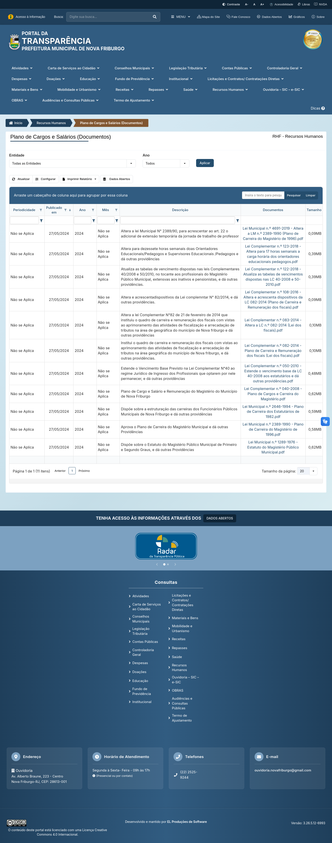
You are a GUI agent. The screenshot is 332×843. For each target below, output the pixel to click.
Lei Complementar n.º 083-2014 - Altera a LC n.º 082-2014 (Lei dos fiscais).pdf (273, 325)
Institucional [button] (181, 78)
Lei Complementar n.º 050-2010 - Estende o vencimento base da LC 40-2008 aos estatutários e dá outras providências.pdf (273, 373)
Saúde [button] (190, 89)
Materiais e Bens (185, 617)
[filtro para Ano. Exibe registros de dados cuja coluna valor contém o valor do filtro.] (82, 220)
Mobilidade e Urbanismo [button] (79, 89)
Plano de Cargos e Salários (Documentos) (111, 122)
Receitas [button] (125, 89)
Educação (140, 680)
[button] (131, 163)
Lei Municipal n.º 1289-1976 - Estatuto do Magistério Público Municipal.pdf (273, 446)
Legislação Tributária (140, 630)
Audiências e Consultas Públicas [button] (70, 100)
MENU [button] (176, 16)
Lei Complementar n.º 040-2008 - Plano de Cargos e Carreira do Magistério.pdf (273, 393)
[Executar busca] (150, 16)
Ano (146, 155)
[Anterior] (157, 564)
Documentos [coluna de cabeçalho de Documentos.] (273, 210)
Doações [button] (56, 78)
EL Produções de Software (187, 821)
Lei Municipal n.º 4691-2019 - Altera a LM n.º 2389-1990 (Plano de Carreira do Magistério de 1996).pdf (273, 233)
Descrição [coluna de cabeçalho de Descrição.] (180, 210)
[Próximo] (175, 564)
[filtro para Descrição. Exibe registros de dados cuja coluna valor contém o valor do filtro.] (177, 220)
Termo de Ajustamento (182, 717)
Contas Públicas (145, 641)
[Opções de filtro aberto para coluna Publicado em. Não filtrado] (65, 210)
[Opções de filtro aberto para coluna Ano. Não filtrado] (93, 210)
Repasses (179, 648)
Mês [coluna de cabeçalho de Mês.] (105, 210)
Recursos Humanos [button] (231, 89)
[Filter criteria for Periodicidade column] (41, 220)
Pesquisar (294, 195)
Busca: (59, 16)
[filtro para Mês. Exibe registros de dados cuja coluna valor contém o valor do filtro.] (106, 220)
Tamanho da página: (279, 470)
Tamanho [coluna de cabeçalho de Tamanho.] (314, 210)
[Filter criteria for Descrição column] (237, 220)
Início (15, 122)
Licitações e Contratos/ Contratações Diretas (182, 602)
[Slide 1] (164, 564)
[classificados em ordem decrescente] (70, 210)
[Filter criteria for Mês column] (117, 220)
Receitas (178, 639)
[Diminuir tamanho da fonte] (249, 4)
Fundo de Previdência (141, 690)
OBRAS (177, 690)
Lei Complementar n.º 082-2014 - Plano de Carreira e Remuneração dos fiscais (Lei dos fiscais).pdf (273, 350)
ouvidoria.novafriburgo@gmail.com (283, 770)
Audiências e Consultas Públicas (182, 703)
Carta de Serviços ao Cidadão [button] (74, 68)
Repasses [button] (159, 89)
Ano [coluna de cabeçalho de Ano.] (82, 210)
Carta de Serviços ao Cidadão (146, 606)
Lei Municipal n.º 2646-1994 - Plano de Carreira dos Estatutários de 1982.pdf (273, 411)
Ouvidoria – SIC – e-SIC (185, 679)
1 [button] (72, 470)
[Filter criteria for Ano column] (93, 220)
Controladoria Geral (143, 652)
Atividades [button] (22, 68)
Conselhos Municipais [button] (135, 68)
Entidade (16, 155)
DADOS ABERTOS (219, 518)
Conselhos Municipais (140, 618)
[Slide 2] (168, 564)
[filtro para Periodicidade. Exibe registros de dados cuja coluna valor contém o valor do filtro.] (24, 220)
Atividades (140, 595)
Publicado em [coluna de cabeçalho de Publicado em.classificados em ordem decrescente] (54, 209)
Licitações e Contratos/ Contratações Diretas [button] (246, 78)
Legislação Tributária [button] (188, 68)
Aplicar (205, 162)
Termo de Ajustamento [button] (134, 100)
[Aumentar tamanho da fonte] (262, 4)
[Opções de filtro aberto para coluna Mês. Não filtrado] (116, 210)
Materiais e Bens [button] (27, 89)
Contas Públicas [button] (237, 68)
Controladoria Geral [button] (285, 68)
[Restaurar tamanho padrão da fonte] (255, 4)
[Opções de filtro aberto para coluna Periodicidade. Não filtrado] (41, 210)
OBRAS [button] (20, 100)
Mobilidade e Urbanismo (182, 628)
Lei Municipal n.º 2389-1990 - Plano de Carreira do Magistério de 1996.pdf (273, 429)
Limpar (310, 195)
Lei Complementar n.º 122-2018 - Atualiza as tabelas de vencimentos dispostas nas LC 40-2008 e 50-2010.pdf (273, 276)
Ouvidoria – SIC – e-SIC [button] (284, 89)
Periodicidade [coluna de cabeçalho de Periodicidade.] (24, 210)
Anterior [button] (60, 470)
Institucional (141, 701)
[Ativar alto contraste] (233, 4)
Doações (139, 671)
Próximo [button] (84, 470)
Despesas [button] (22, 78)
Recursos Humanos (51, 122)
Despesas (140, 663)
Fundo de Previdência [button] (135, 78)
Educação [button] (90, 78)
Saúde (177, 656)
